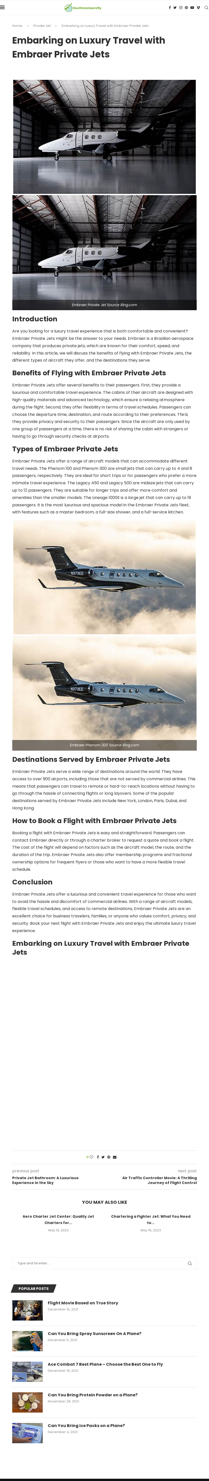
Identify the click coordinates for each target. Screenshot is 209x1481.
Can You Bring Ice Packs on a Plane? (86, 1426)
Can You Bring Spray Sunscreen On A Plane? (94, 1334)
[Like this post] (91, 1157)
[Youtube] (192, 7)
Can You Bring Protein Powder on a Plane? (93, 1395)
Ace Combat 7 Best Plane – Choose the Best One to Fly (105, 1364)
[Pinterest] (186, 7)
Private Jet (42, 25)
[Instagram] (180, 7)
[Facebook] (170, 7)
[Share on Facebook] (98, 1157)
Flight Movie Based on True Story (83, 1303)
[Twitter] (175, 7)
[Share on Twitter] (103, 1157)
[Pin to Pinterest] (108, 1157)
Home (17, 25)
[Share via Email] (114, 1157)
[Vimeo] (198, 7)
